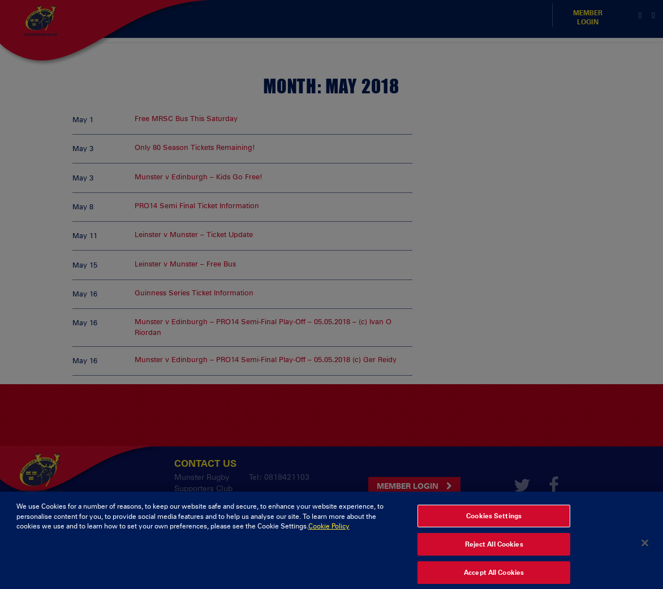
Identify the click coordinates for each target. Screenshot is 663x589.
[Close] (644, 551)
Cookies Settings (494, 524)
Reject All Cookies (494, 553)
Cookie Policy (329, 535)
